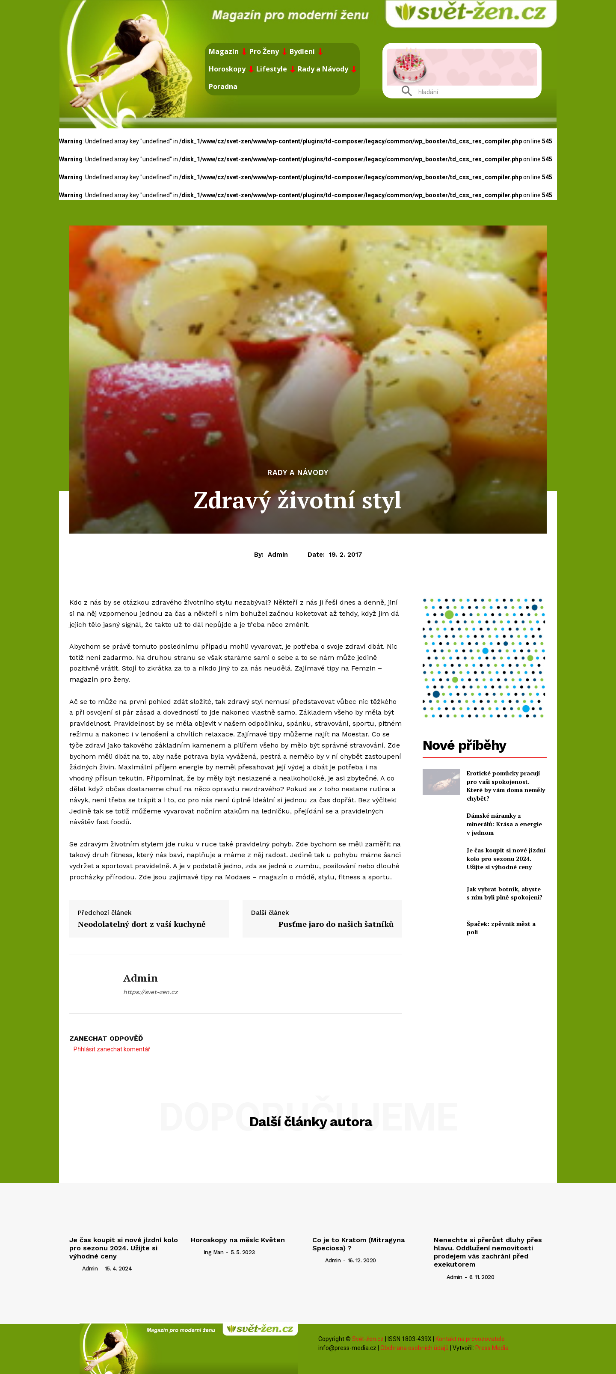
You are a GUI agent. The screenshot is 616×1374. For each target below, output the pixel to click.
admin (278, 554)
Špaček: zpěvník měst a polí (501, 928)
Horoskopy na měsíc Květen (238, 1240)
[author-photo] (74, 1268)
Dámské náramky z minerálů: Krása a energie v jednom (504, 823)
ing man (214, 1252)
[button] (416, 92)
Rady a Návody (298, 472)
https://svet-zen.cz (150, 991)
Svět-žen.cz (368, 1338)
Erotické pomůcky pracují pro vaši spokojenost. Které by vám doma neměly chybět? (506, 785)
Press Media (492, 1347)
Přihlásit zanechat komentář (112, 1049)
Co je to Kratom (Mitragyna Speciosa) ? (358, 1244)
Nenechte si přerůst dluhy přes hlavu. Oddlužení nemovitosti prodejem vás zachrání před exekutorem (488, 1252)
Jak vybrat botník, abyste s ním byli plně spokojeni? (504, 893)
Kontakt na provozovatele (470, 1338)
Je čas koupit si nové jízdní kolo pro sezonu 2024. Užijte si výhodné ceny (506, 858)
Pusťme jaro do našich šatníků (336, 924)
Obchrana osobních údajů (414, 1347)
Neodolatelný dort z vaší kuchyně (142, 924)
